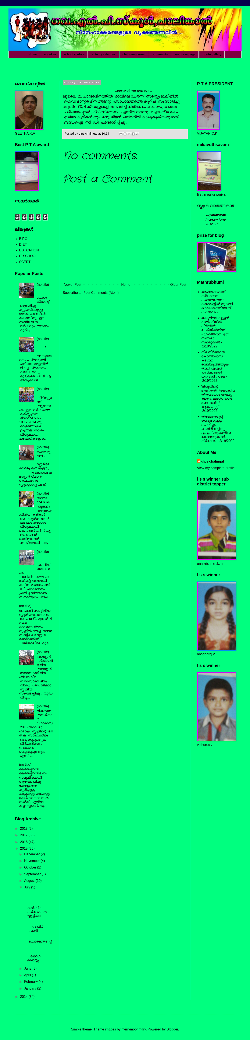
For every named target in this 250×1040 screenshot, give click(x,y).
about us (50, 54)
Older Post (178, 284)
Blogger (172, 1029)
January (30, 988)
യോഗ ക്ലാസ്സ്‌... (38, 956)
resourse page (185, 54)
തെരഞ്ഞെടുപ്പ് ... (38, 941)
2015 (24, 848)
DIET (23, 244)
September (33, 874)
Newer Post (72, 284)
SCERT (25, 262)
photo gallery (212, 54)
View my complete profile (216, 468)
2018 (24, 828)
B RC (23, 239)
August (30, 880)
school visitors (74, 54)
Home (32, 54)
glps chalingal (212, 461)
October (30, 867)
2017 (24, 835)
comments (160, 54)
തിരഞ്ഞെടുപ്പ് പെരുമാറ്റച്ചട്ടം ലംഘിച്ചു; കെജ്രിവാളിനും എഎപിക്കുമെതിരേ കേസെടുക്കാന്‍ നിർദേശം (216, 429)
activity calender (103, 54)
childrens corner (134, 54)
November (32, 861)
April (28, 975)
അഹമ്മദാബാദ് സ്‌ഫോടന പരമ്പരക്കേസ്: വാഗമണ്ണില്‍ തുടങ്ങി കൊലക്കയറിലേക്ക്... (217, 300)
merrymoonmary (133, 1029)
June (28, 968)
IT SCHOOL (28, 256)
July (27, 887)
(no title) (43, 284)
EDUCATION (29, 250)
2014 (24, 996)
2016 (24, 842)
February (31, 981)
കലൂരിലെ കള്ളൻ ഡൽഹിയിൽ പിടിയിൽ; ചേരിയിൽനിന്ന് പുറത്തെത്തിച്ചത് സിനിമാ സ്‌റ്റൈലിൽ (215, 330)
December (32, 854)
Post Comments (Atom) (101, 292)
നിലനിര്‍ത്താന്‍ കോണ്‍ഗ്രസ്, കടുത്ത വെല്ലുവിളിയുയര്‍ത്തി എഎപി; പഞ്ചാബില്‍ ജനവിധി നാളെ (214, 364)
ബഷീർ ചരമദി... (38, 926)
